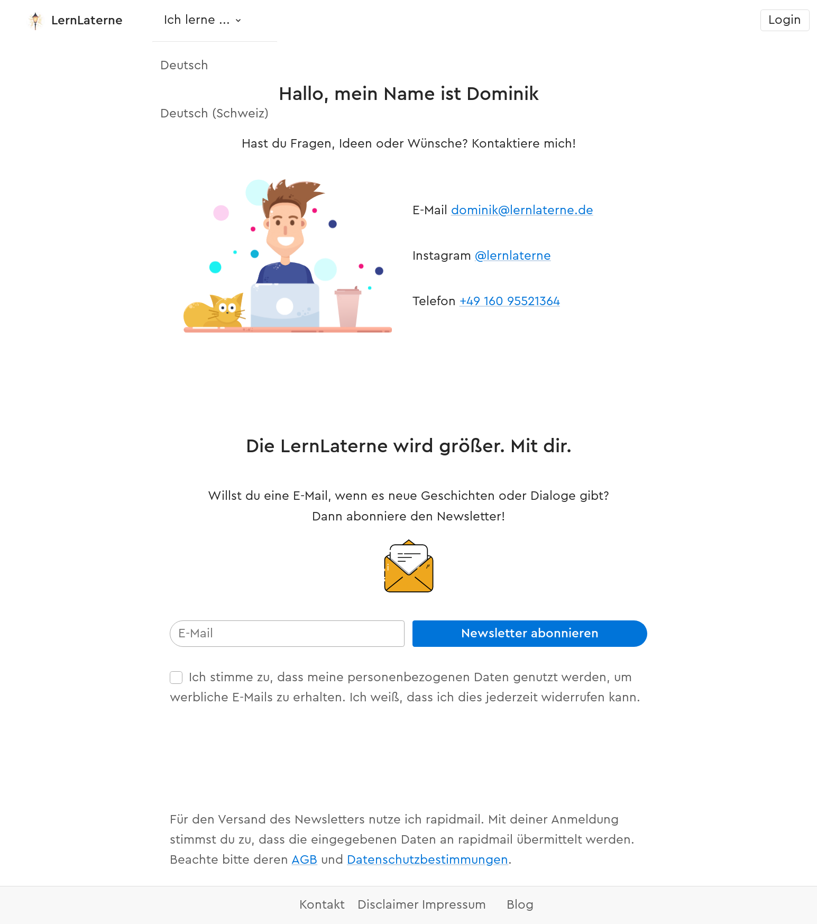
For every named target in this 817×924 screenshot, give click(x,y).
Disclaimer (388, 905)
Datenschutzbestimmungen (427, 860)
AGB (304, 860)
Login (784, 20)
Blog (520, 905)
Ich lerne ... (197, 20)
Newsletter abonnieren (530, 633)
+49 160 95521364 (510, 301)
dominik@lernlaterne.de (522, 210)
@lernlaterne (513, 256)
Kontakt (322, 905)
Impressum (454, 905)
